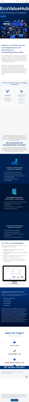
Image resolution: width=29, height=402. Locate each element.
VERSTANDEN (14, 400)
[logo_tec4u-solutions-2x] (2, 1)
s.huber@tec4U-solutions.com (14, 362)
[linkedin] (27, 377)
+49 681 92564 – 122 (14, 354)
